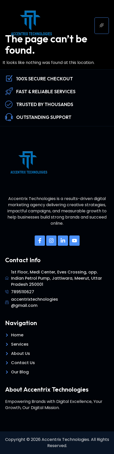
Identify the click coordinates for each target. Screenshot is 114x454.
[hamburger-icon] (101, 25)
